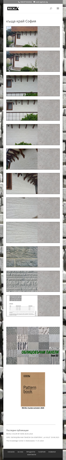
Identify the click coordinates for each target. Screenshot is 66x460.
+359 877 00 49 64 (26, 2)
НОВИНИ (52, 452)
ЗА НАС (20, 452)
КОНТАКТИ (31, 454)
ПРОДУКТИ (30, 452)
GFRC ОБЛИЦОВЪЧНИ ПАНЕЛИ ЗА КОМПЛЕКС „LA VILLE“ (28, 437)
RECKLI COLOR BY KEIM (15, 434)
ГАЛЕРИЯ (41, 452)
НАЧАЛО (11, 452)
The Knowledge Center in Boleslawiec (20, 441)
